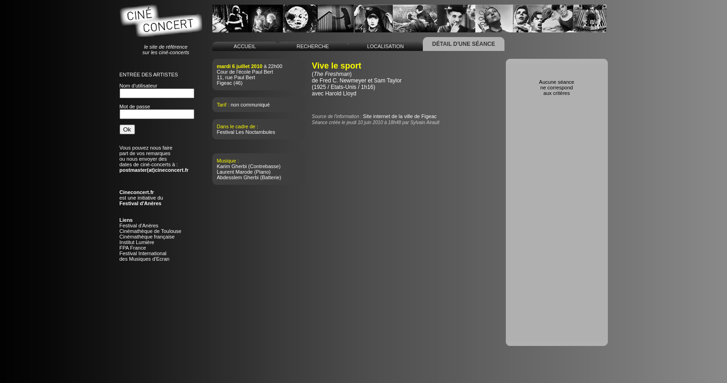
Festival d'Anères (139, 225)
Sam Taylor (388, 80)
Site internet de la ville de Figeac (400, 116)
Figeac (224, 83)
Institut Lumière (137, 242)
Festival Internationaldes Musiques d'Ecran (145, 256)
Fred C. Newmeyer (342, 80)
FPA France (133, 248)
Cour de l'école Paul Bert (245, 72)
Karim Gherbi (232, 166)
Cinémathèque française (147, 236)
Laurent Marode (235, 172)
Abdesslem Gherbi (238, 177)
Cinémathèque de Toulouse (151, 231)
